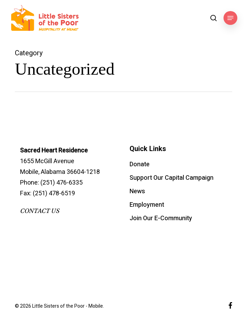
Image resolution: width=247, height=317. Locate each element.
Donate (140, 164)
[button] (230, 18)
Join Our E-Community (161, 218)
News (137, 191)
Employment (147, 204)
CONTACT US (39, 211)
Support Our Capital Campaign (171, 178)
